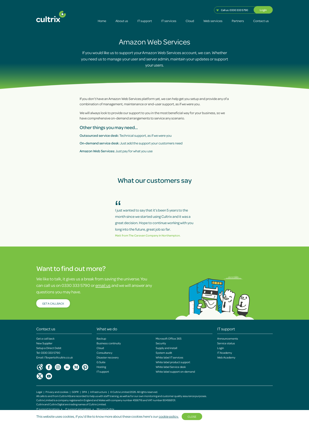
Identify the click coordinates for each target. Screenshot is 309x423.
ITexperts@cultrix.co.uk (58, 357)
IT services (168, 21)
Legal (39, 391)
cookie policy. (169, 416)
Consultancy (104, 352)
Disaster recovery (108, 357)
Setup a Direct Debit (48, 348)
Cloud (190, 21)
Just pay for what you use (116, 151)
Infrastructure (98, 391)
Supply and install (166, 348)
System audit (164, 352)
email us (103, 285)
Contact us (261, 21)
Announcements (227, 338)
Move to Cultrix (105, 409)
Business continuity (109, 343)
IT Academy (224, 352)
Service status (226, 343)
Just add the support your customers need (131, 143)
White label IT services (169, 357)
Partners (238, 21)
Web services (212, 21)
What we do (107, 328)
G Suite (101, 362)
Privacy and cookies (57, 391)
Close (192, 416)
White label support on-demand (175, 371)
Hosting (101, 367)
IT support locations (49, 409)
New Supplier (44, 343)
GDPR (75, 391)
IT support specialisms (79, 409)
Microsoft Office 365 (168, 338)
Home (102, 21)
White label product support (173, 362)
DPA (84, 391)
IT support (144, 21)
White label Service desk (171, 367)
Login (263, 10)
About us (121, 21)
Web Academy (226, 357)
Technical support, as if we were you (126, 135)
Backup (101, 338)
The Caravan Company (143, 235)
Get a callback (53, 303)
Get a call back (45, 338)
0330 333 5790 (239, 10)
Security (161, 343)
